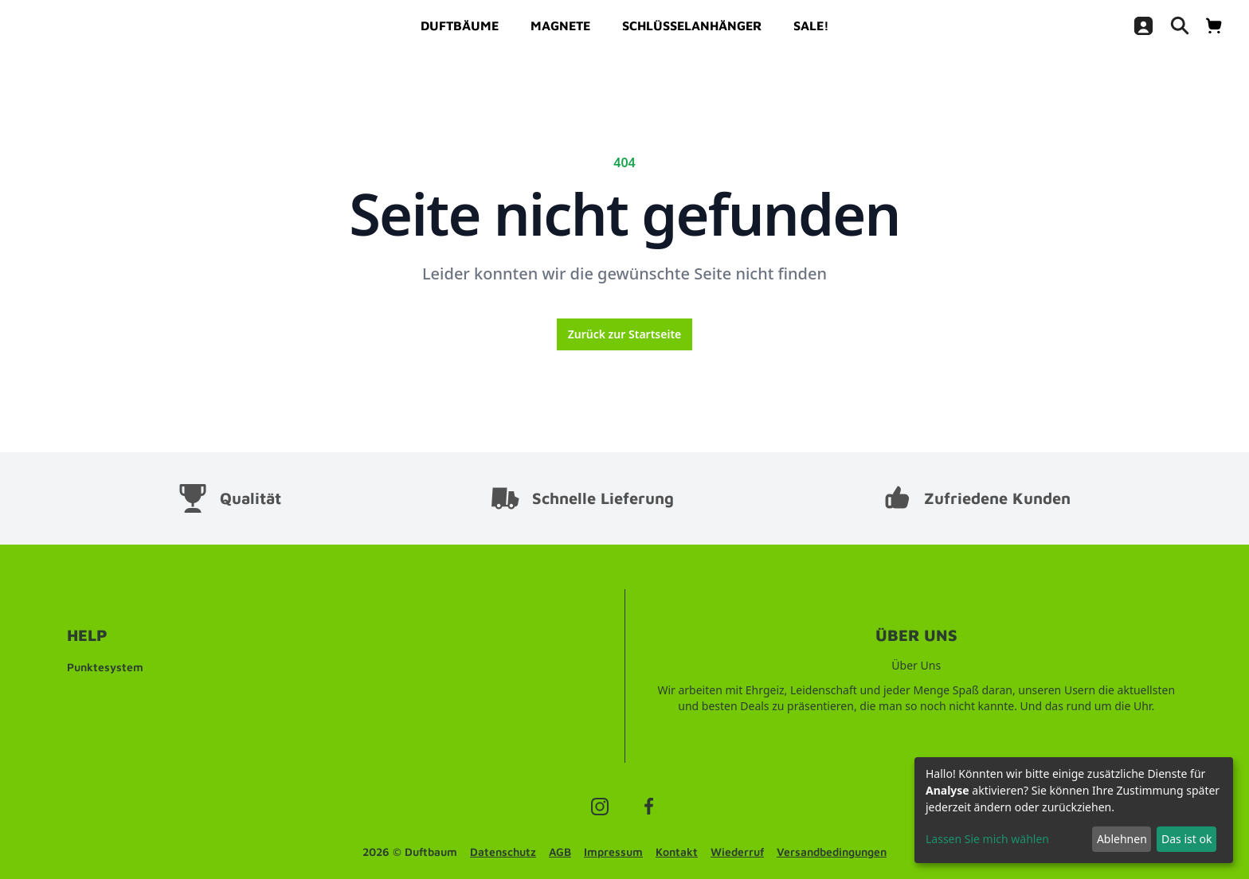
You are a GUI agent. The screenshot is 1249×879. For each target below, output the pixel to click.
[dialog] (1073, 810)
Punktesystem (105, 667)
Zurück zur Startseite (625, 334)
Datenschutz (503, 851)
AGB (560, 851)
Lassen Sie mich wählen (987, 838)
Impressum (613, 851)
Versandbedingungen (832, 851)
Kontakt (677, 851)
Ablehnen (1122, 838)
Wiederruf (737, 851)
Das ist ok (1186, 838)
